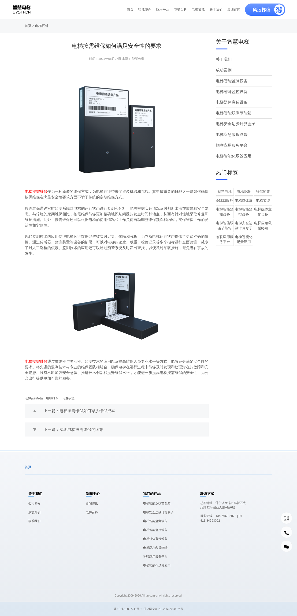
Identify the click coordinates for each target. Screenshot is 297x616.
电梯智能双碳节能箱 (232, 110)
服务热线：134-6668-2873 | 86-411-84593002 (221, 518)
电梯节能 (198, 9)
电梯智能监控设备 (231, 90)
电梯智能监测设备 (231, 80)
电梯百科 (180, 9)
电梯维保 (52, 398)
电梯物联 (244, 187)
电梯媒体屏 (243, 196)
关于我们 (216, 9)
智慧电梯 (225, 187)
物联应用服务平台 (231, 141)
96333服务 (224, 196)
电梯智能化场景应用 (232, 151)
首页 (130, 9)
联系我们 (34, 521)
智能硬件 (144, 9)
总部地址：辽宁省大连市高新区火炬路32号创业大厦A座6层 (223, 505)
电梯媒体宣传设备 (231, 100)
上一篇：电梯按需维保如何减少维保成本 (77, 411)
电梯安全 (69, 398)
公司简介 (34, 503)
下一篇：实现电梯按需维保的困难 (72, 429)
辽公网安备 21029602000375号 (163, 609)
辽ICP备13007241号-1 (128, 609)
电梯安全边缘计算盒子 (234, 121)
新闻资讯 (92, 503)
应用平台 (162, 9)
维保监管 (263, 187)
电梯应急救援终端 (231, 131)
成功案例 (223, 69)
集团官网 (233, 9)
